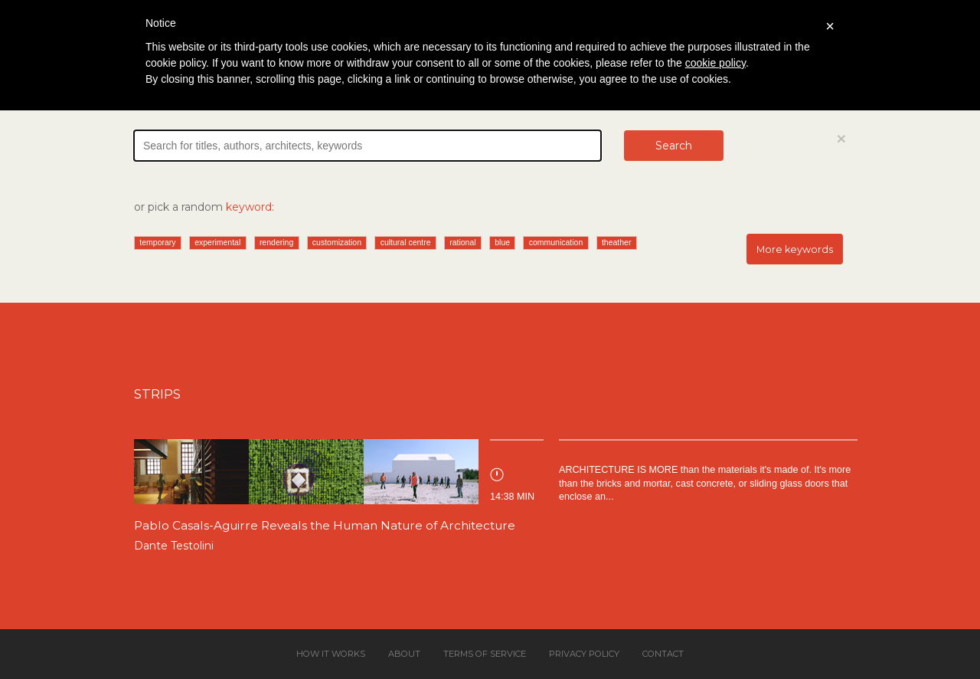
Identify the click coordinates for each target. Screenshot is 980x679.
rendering (276, 242)
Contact (663, 653)
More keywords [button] (794, 249)
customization (336, 242)
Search (673, 146)
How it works (330, 653)
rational (462, 242)
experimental (217, 242)
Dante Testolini (174, 546)
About (404, 653)
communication (556, 242)
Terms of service (484, 653)
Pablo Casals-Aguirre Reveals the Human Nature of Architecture (324, 525)
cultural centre (406, 242)
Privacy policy (584, 653)
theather (617, 242)
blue (502, 242)
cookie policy (715, 63)
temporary (157, 242)
